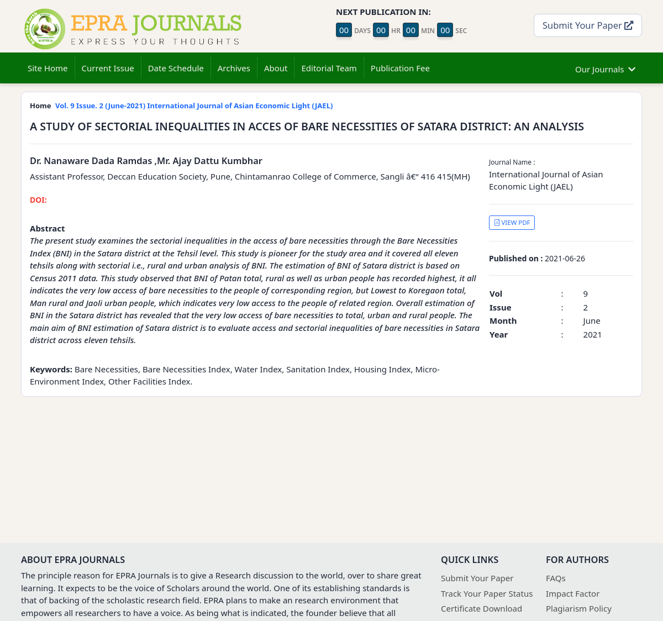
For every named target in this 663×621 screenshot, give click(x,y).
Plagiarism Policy (579, 608)
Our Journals (605, 68)
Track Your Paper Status (487, 593)
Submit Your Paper (588, 25)
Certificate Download (481, 608)
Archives (234, 67)
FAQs (556, 577)
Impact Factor (572, 593)
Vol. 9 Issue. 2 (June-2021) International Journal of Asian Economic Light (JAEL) (194, 105)
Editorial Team (328, 67)
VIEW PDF (512, 222)
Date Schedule (176, 67)
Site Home (48, 67)
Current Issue (108, 67)
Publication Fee (400, 67)
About (276, 67)
